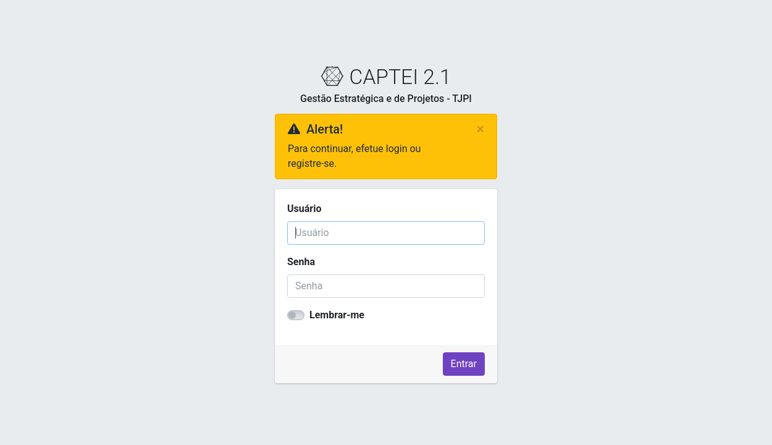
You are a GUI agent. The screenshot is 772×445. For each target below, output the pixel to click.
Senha (301, 262)
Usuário (304, 208)
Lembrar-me (336, 315)
